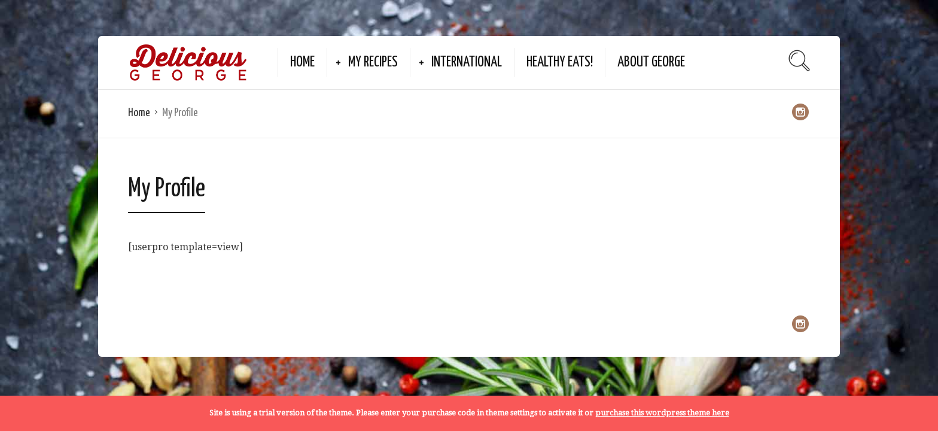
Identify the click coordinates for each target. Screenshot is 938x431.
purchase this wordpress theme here (662, 412)
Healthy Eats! (559, 62)
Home (302, 62)
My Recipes (373, 62)
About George (651, 62)
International (466, 62)
